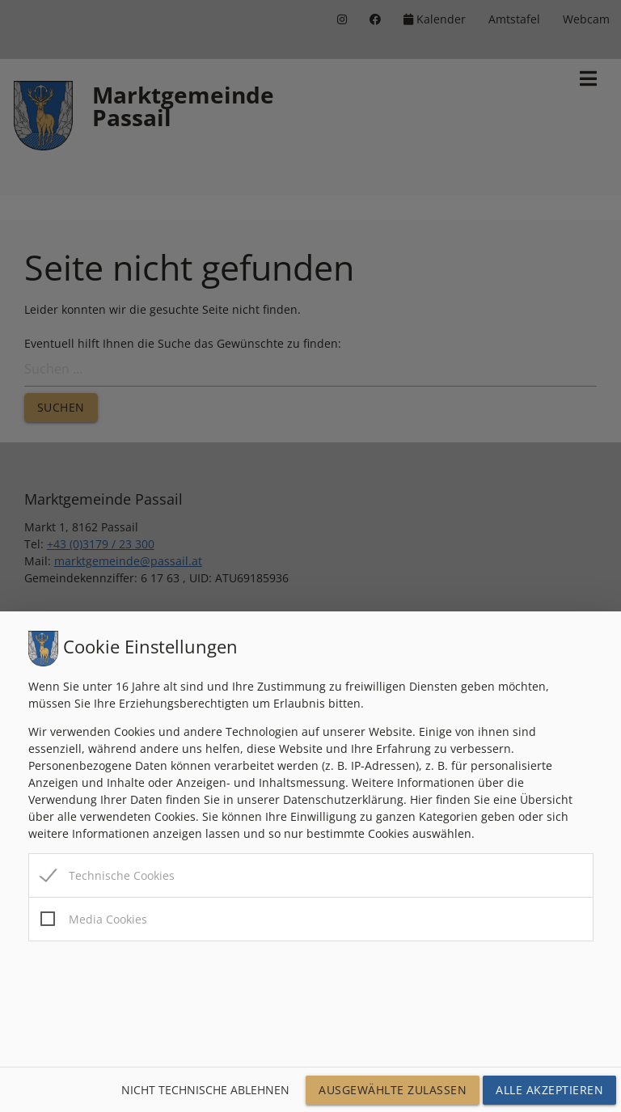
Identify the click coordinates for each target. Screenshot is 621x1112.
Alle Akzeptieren (549, 1089)
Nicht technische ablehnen (205, 1089)
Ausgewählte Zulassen (393, 1089)
